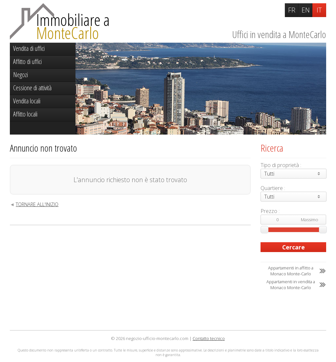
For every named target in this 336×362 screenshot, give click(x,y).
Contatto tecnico (209, 338)
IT (319, 10)
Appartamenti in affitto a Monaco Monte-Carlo (290, 271)
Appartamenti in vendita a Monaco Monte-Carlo (290, 284)
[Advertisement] (130, 278)
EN (306, 10)
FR (291, 10)
